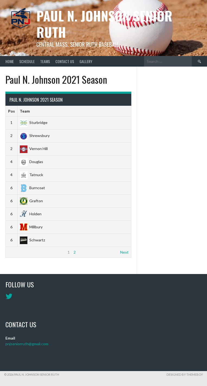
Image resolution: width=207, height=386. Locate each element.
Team (25, 111)
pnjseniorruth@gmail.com (26, 343)
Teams (45, 61)
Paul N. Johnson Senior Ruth (104, 24)
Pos (11, 111)
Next (124, 252)
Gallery (85, 61)
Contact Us (64, 61)
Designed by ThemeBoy (185, 374)
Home (9, 61)
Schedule (27, 61)
